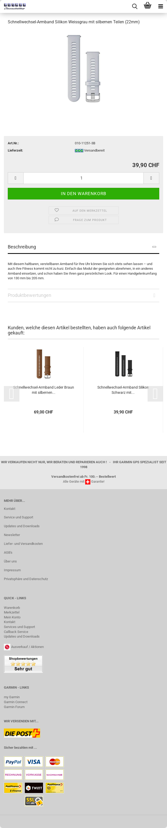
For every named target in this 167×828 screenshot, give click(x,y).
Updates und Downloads (22, 526)
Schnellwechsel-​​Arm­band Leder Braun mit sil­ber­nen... (43, 390)
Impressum (12, 570)
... (35, 748)
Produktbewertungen (29, 295)
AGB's (8, 552)
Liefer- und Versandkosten (23, 544)
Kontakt (9, 509)
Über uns (10, 561)
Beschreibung (22, 246)
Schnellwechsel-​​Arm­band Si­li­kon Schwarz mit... (123, 390)
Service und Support (18, 517)
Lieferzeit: (15, 150)
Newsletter (12, 535)
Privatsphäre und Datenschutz (26, 579)
